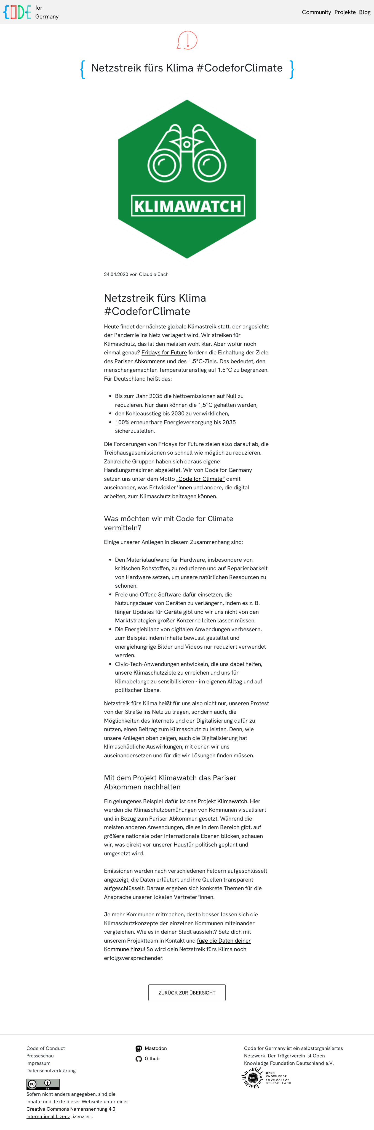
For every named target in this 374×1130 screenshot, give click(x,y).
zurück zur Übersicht (187, 993)
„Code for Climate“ (200, 478)
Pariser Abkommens (139, 361)
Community (316, 12)
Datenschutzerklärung (51, 1070)
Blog (365, 12)
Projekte (345, 12)
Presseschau (40, 1055)
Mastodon (151, 1048)
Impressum (38, 1063)
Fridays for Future (164, 352)
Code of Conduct (45, 1048)
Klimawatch (232, 801)
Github (147, 1058)
